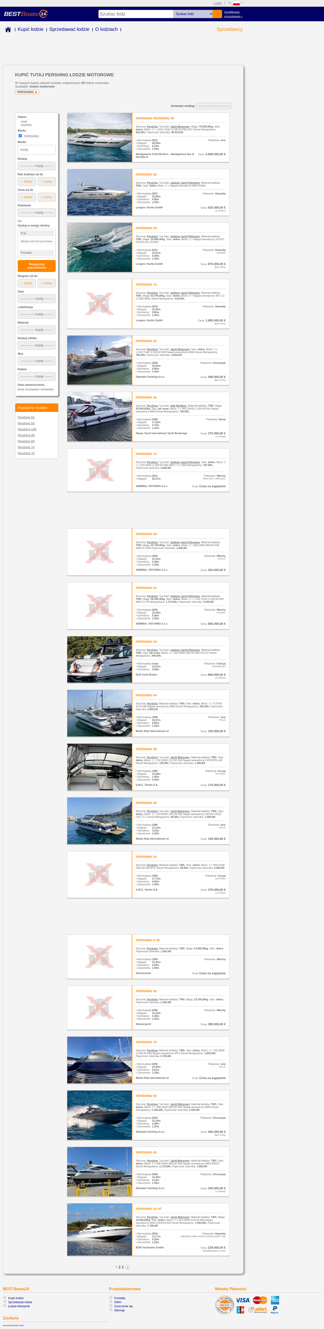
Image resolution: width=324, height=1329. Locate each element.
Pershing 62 (26, 417)
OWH (117, 1302)
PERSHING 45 (146, 803)
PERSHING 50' (146, 534)
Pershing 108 (27, 429)
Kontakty (119, 1298)
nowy (24, 121)
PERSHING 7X (146, 454)
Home (7, 30)
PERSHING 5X (146, 228)
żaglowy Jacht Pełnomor (185, 182)
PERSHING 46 (146, 1152)
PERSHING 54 (146, 397)
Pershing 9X (26, 435)
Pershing (152, 126)
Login (217, 3)
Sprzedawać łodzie (69, 29)
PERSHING (28, 92)
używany (26, 125)
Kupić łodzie (31, 29)
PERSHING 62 (146, 341)
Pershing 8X (26, 441)
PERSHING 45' (146, 749)
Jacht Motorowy (180, 126)
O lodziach (106, 29)
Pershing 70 (26, 453)
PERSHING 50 (146, 991)
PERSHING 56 (146, 174)
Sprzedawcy (230, 29)
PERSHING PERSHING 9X (155, 118)
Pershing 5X (26, 423)
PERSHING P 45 (148, 940)
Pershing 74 (26, 447)
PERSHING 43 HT (149, 1209)
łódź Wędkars (178, 405)
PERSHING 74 (146, 284)
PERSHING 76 (146, 1042)
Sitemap (119, 1310)
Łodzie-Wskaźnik (19, 1306)
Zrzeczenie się (123, 1306)
